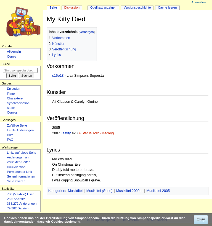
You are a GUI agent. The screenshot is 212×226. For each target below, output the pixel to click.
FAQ (10, 139)
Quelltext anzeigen (103, 7)
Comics (12, 112)
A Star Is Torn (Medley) (96, 133)
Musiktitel (75, 191)
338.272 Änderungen (21, 203)
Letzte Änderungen (20, 130)
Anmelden (199, 2)
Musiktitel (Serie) (99, 191)
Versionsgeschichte (137, 7)
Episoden (13, 88)
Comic (11, 56)
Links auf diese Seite (21, 152)
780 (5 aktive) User (20, 194)
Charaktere (15, 98)
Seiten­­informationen (21, 176)
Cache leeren (167, 7)
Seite (53, 7)
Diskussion (72, 7)
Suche (6, 64)
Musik (11, 107)
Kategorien (56, 191)
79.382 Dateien (17, 208)
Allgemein (14, 51)
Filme (11, 93)
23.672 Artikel (16, 199)
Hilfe (10, 135)
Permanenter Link (19, 171)
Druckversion (16, 167)
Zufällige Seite (17, 125)
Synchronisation (18, 103)
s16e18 (58, 76)
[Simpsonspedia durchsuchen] (20, 70)
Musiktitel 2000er (129, 191)
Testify (66, 133)
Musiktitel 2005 (158, 191)
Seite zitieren (16, 181)
